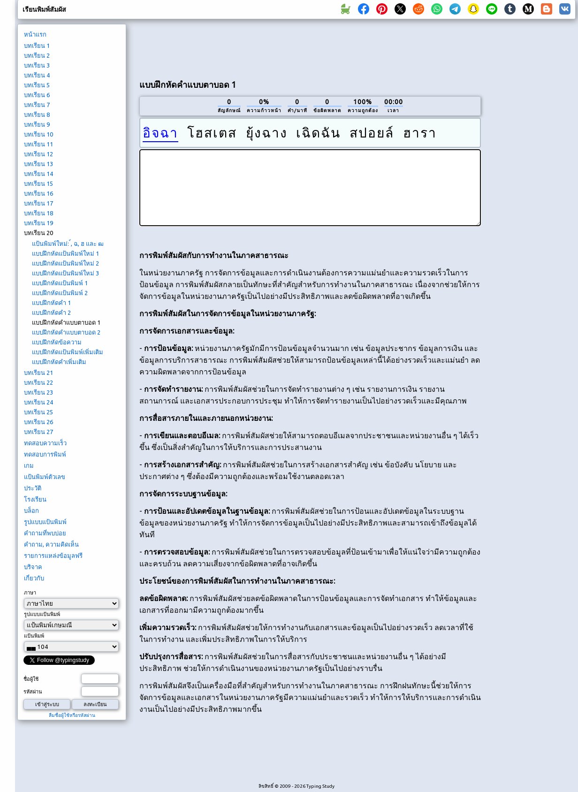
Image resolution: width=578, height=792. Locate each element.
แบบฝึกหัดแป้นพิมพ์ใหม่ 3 (65, 273)
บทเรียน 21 (38, 372)
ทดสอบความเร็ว (45, 443)
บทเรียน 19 (38, 223)
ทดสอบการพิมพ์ (45, 454)
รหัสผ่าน (32, 691)
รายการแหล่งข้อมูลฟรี (53, 555)
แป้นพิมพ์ (34, 636)
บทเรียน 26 (38, 422)
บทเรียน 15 (38, 183)
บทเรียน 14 (38, 173)
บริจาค (33, 567)
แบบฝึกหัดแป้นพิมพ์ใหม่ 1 (65, 253)
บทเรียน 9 (37, 124)
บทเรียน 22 (38, 382)
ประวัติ (32, 488)
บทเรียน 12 (38, 154)
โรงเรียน (35, 499)
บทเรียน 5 (37, 85)
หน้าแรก (35, 34)
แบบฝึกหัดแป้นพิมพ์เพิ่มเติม (67, 352)
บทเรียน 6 (37, 94)
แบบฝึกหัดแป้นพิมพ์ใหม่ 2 (65, 263)
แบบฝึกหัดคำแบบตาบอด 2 (66, 332)
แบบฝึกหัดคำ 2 (51, 312)
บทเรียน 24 (38, 402)
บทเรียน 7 (37, 104)
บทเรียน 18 (38, 213)
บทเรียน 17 (38, 203)
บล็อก (31, 510)
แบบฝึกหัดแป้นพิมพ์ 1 (60, 283)
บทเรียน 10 (38, 134)
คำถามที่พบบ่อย (45, 533)
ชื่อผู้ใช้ (30, 679)
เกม (29, 465)
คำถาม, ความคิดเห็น (51, 544)
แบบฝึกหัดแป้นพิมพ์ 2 (60, 292)
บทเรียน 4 (37, 75)
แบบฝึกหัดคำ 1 (51, 302)
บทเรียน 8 (37, 114)
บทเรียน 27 (38, 431)
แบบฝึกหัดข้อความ (57, 342)
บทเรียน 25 (38, 412)
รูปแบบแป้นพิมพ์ (45, 521)
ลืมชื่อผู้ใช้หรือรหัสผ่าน (72, 715)
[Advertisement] (531, 181)
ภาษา (30, 592)
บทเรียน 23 (38, 392)
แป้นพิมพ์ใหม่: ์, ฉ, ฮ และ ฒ (68, 243)
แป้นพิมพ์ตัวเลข (44, 476)
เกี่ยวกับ (34, 578)
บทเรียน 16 (38, 193)
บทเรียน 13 (38, 163)
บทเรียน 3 (37, 65)
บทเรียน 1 (37, 45)
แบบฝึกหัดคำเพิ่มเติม (59, 361)
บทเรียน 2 (37, 55)
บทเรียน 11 (38, 144)
